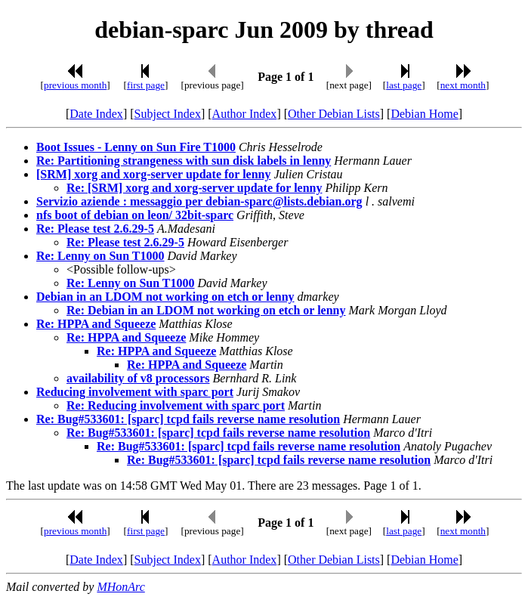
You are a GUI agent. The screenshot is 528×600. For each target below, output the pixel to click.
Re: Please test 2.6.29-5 (95, 228)
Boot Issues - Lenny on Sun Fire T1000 (136, 147)
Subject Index (167, 113)
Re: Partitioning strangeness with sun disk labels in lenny (183, 160)
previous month (75, 85)
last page (403, 85)
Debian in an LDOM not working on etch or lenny (165, 296)
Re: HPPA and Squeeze (96, 323)
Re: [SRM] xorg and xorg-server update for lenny (194, 187)
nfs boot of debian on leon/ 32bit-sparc (134, 215)
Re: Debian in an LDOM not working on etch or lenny (206, 310)
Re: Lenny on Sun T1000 (100, 255)
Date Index (96, 113)
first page (146, 85)
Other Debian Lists (334, 113)
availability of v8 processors (137, 378)
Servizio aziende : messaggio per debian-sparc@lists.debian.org (199, 201)
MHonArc (120, 586)
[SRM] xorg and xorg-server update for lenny (153, 174)
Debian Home (424, 113)
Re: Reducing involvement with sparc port (175, 405)
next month (463, 85)
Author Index (244, 113)
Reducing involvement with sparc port (134, 391)
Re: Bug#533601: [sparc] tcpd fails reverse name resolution (188, 419)
